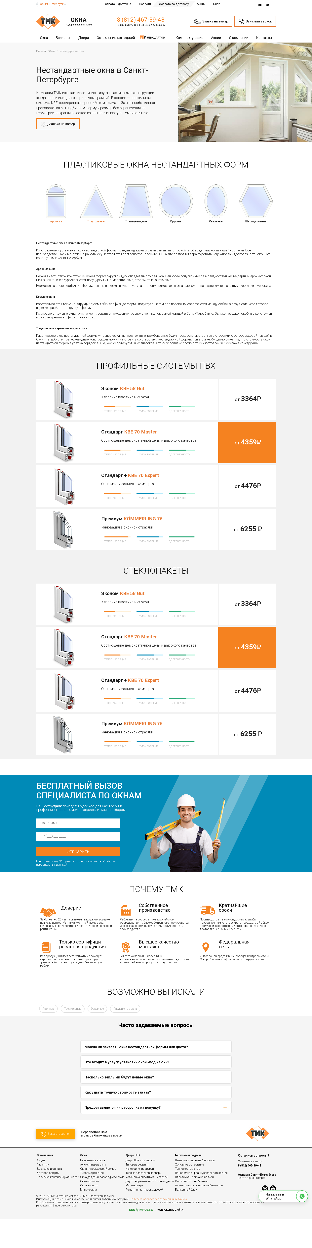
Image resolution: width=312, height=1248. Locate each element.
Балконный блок (186, 1219)
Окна (44, 38)
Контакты (264, 38)
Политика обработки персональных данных (158, 1228)
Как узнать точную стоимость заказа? (156, 1121)
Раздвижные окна (125, 1038)
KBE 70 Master (140, 432)
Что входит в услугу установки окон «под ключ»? (156, 1091)
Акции (201, 4)
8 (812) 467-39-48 (141, 19)
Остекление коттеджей (116, 38)
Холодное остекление (189, 1194)
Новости (145, 4)
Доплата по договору (174, 4)
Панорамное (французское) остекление (201, 1202)
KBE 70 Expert (143, 475)
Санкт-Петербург (51, 4)
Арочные (48, 1038)
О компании (238, 38)
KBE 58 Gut (132, 388)
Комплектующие (189, 38)
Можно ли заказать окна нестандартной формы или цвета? (156, 1076)
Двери (83, 38)
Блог (216, 4)
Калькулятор (152, 37)
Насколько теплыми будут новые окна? (156, 1106)
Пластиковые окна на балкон (194, 1206)
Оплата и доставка (118, 4)
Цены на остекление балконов (195, 1189)
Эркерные (97, 1038)
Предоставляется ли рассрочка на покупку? (156, 1136)
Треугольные (72, 1038)
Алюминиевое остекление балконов (199, 1214)
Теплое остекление (187, 1198)
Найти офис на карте (251, 1207)
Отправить (77, 881)
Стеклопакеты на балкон (191, 1210)
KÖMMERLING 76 (143, 519)
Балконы (63, 38)
